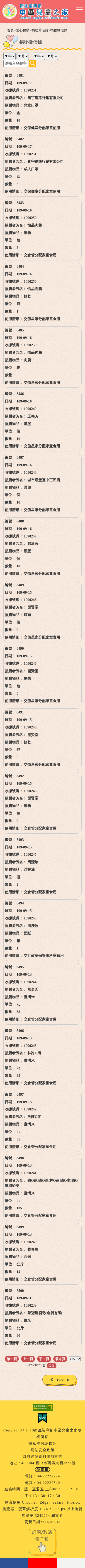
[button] (79, 8)
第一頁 (12, 1359)
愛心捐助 (22, 30)
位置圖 (42, 1469)
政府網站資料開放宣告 (42, 1456)
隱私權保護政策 (42, 1443)
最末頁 (60, 1359)
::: (4, 30)
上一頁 (28, 1359)
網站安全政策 (42, 1450)
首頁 (10, 30)
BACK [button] (63, 1379)
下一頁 (44, 1359)
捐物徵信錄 (58, 30)
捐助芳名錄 (40, 30)
